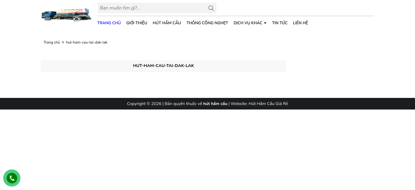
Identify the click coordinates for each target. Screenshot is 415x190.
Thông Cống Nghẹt (207, 23)
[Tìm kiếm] (211, 8)
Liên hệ (300, 23)
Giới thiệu (136, 23)
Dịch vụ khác (248, 23)
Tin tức (280, 23)
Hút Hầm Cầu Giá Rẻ (268, 104)
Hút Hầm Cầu (167, 23)
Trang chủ (109, 23)
